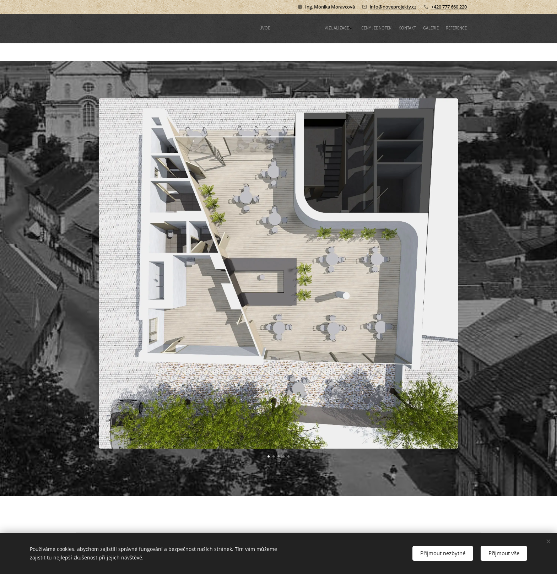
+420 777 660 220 (449, 7)
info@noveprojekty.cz (393, 7)
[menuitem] (419, 29)
